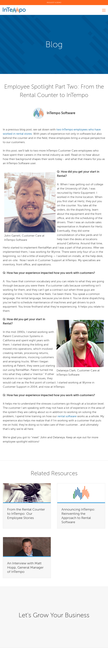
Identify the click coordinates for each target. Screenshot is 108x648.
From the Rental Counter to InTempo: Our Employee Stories (26, 513)
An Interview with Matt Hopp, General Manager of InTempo (25, 567)
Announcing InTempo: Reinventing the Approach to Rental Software (78, 515)
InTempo (14, 10)
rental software (67, 416)
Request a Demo (54, 3)
